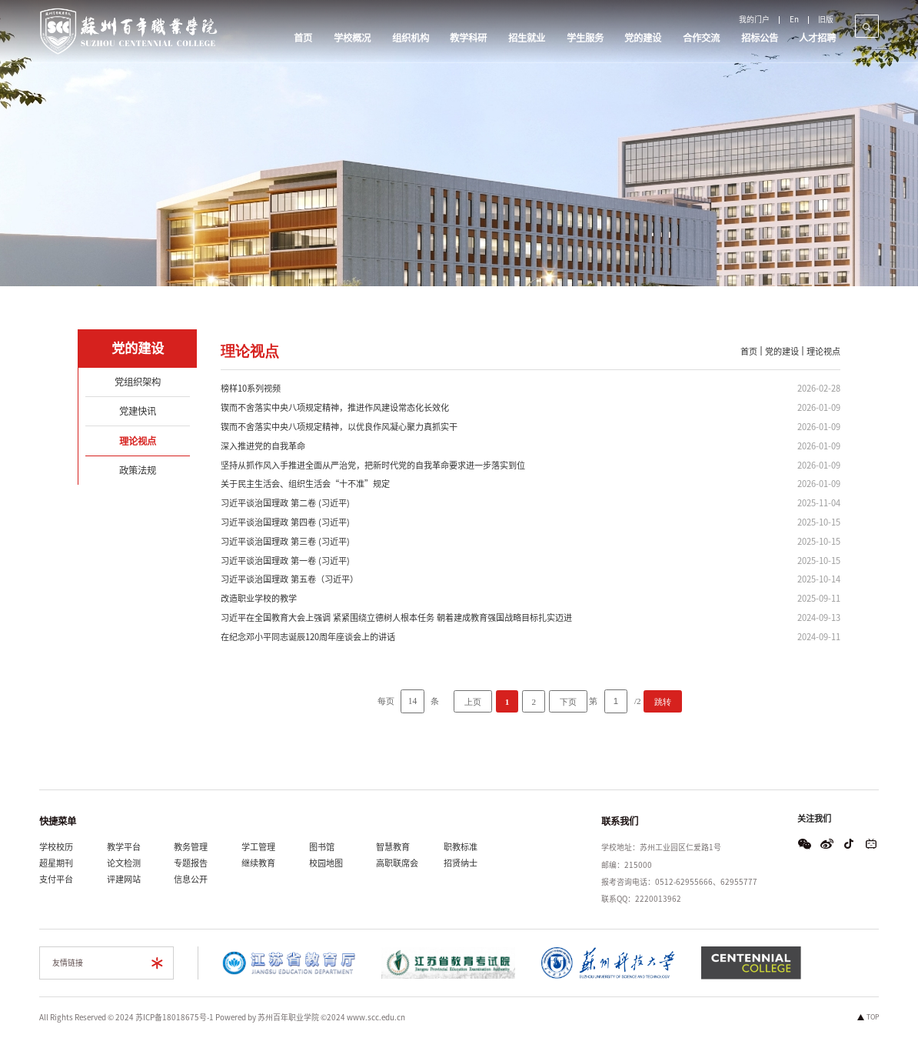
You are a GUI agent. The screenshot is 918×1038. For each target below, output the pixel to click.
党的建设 (642, 37)
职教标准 (460, 847)
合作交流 (701, 37)
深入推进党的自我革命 (263, 446)
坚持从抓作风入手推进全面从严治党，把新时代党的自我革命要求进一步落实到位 (373, 465)
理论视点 (823, 351)
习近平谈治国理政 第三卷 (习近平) (285, 541)
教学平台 (124, 847)
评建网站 (124, 879)
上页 (472, 701)
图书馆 (321, 847)
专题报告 (191, 863)
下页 (568, 701)
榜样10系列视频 (251, 388)
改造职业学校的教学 (259, 598)
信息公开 (191, 879)
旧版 (825, 19)
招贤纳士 (460, 863)
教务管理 (191, 847)
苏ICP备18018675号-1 (174, 1017)
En (794, 19)
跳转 (662, 701)
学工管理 (258, 847)
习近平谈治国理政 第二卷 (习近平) (285, 503)
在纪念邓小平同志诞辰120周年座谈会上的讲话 (308, 636)
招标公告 (759, 37)
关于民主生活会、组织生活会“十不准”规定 (305, 483)
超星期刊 (56, 863)
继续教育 (258, 863)
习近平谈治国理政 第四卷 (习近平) (285, 522)
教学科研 (468, 37)
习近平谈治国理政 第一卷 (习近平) (285, 560)
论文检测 (124, 863)
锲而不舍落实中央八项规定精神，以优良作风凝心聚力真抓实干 (339, 426)
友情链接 (67, 962)
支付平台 (56, 879)
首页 (303, 37)
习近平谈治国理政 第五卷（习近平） (289, 579)
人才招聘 (817, 37)
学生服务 (585, 37)
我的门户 (754, 19)
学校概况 (352, 37)
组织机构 (410, 37)
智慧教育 (393, 847)
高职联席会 (397, 863)
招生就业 (526, 37)
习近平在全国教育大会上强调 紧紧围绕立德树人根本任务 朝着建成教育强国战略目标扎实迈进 (396, 617)
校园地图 (326, 863)
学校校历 (56, 847)
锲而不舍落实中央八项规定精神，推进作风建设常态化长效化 (335, 407)
